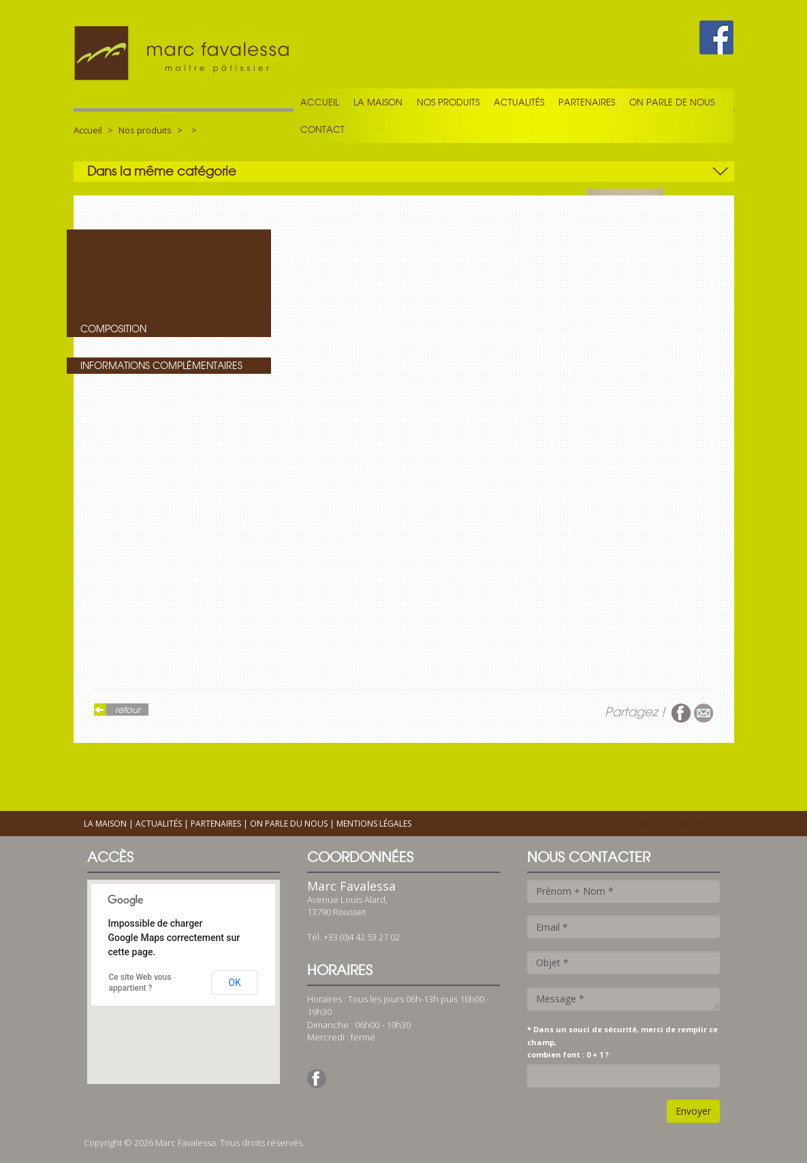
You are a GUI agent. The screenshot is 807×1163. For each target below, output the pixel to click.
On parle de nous (671, 102)
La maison (377, 102)
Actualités (519, 102)
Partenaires (586, 102)
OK (234, 982)
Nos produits (448, 102)
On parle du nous (289, 823)
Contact (322, 129)
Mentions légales (373, 823)
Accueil (319, 102)
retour (127, 709)
